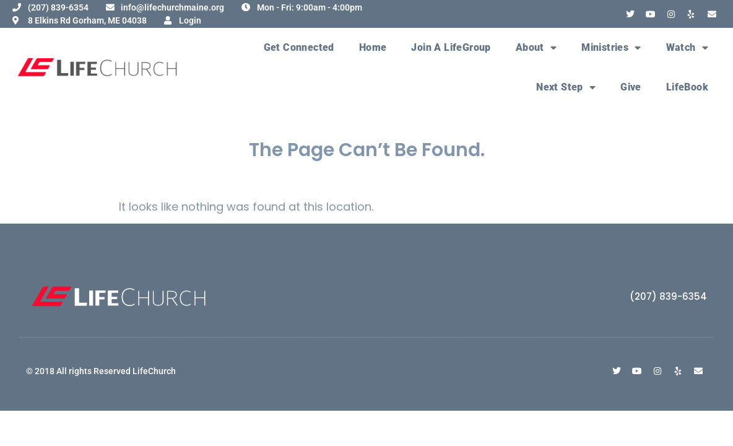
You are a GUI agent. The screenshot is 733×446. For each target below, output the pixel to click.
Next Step (566, 87)
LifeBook (687, 87)
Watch (687, 48)
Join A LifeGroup (450, 47)
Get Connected (299, 47)
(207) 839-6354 (668, 296)
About (536, 48)
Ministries (611, 48)
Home (373, 47)
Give (630, 87)
